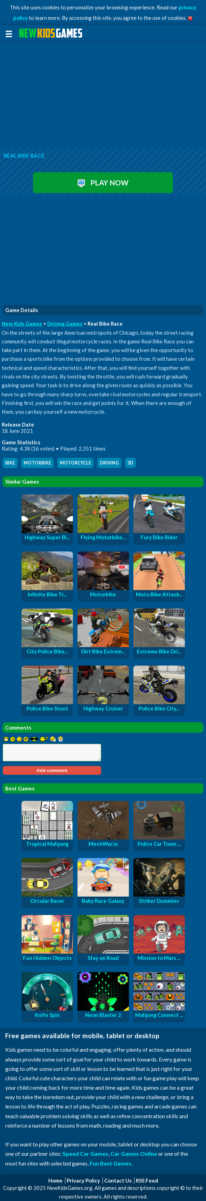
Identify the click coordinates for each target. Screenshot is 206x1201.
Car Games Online (133, 1153)
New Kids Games (22, 323)
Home (55, 1180)
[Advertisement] (103, 95)
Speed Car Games (85, 1153)
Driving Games (64, 323)
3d (130, 463)
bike (10, 463)
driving (109, 463)
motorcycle (75, 463)
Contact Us (118, 1180)
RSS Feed (147, 1180)
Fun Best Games (110, 1163)
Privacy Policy (83, 1180)
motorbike (37, 463)
